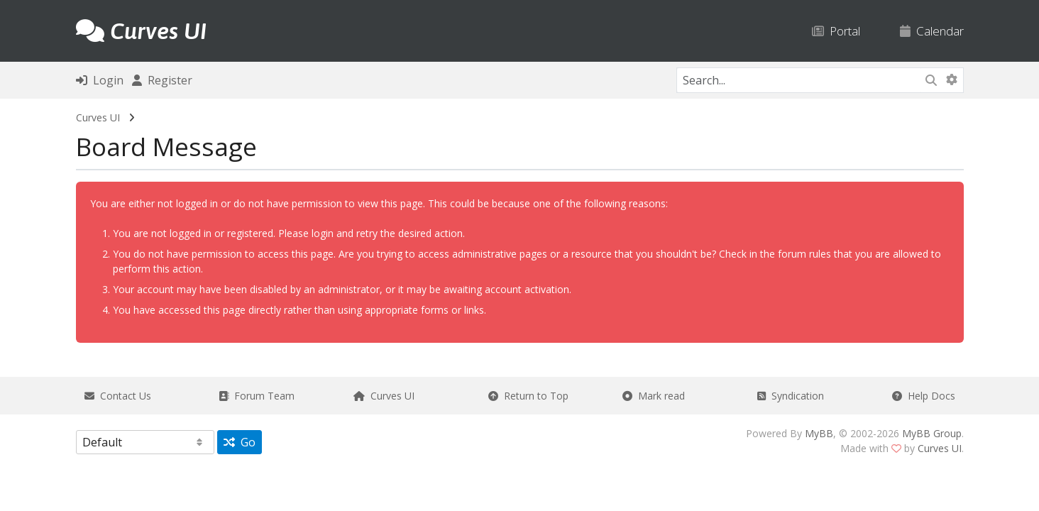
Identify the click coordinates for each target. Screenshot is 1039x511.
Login (99, 80)
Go (239, 442)
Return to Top (528, 395)
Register (162, 80)
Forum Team (257, 395)
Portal (836, 31)
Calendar (932, 31)
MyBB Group (932, 433)
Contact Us (117, 395)
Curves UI (98, 117)
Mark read (653, 395)
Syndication (790, 395)
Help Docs (923, 395)
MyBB (819, 433)
